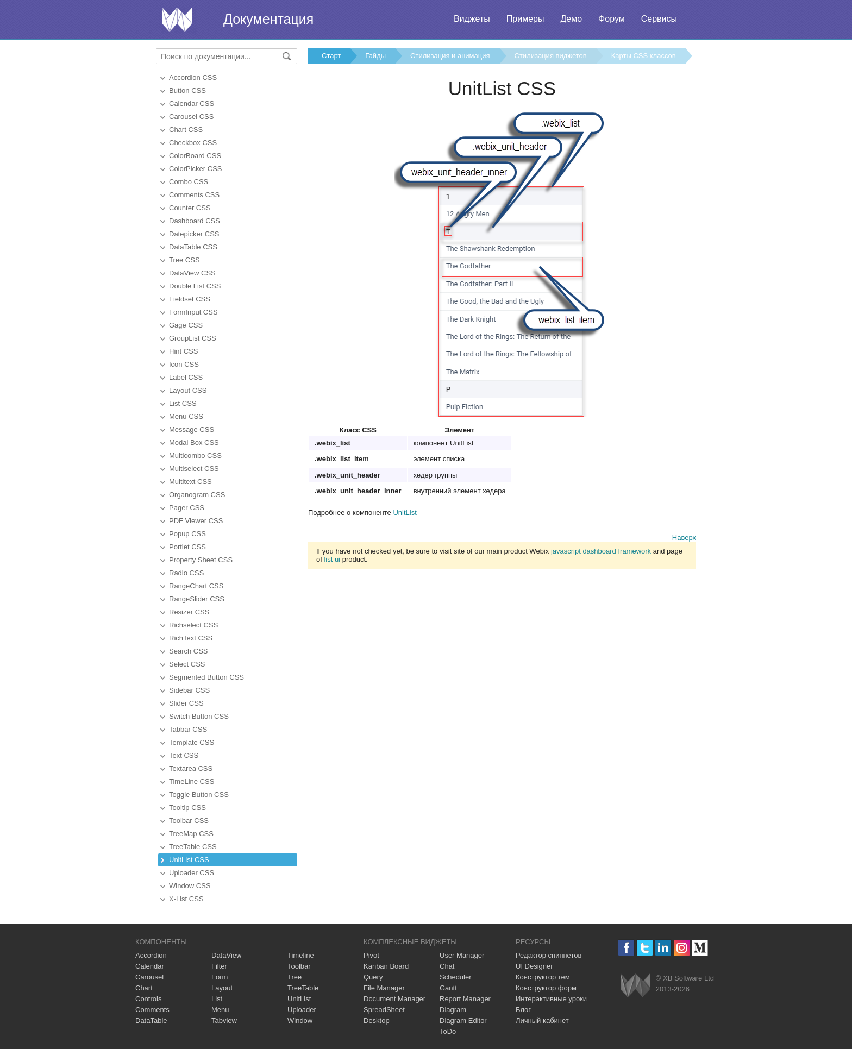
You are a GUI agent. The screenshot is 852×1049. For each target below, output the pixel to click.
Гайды (375, 56)
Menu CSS (186, 416)
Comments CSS (194, 195)
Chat (447, 966)
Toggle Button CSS (199, 794)
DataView (226, 955)
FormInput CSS (193, 312)
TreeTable (302, 988)
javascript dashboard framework (601, 551)
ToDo (448, 1031)
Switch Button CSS (199, 716)
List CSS (183, 403)
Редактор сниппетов (548, 955)
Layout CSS (187, 390)
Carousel (149, 977)
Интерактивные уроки (551, 999)
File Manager (384, 988)
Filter (219, 966)
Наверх (684, 537)
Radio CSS (186, 573)
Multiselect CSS (194, 468)
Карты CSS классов (643, 56)
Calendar (149, 966)
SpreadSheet (384, 1010)
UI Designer (534, 966)
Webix (635, 985)
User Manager (462, 955)
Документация (268, 19)
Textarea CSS (190, 768)
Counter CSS (190, 208)
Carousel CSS (191, 116)
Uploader (301, 1010)
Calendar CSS (191, 103)
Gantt (448, 988)
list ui (332, 559)
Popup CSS (187, 534)
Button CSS (187, 90)
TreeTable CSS (193, 847)
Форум (611, 18)
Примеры (525, 18)
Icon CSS (184, 364)
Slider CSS (186, 703)
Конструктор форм (546, 988)
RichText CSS (190, 638)
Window (299, 1020)
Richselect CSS (193, 625)
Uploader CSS (191, 873)
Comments (152, 1010)
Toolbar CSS (189, 820)
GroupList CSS (192, 338)
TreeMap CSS (191, 834)
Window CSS (190, 886)
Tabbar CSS (188, 729)
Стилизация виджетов (551, 56)
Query (373, 977)
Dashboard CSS (194, 221)
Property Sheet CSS (201, 560)
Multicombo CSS (195, 455)
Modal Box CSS (194, 442)
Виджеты (472, 18)
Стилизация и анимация (450, 56)
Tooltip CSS (187, 807)
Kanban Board (386, 966)
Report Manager (465, 999)
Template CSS (191, 742)
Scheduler (456, 977)
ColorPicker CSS (195, 169)
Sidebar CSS (189, 690)
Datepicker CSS (194, 234)
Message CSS (191, 429)
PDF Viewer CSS (196, 521)
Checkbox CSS (193, 143)
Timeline (300, 955)
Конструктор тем (543, 977)
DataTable (151, 1020)
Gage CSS (186, 325)
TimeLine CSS (191, 781)
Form (219, 977)
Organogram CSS (197, 495)
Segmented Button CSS (206, 677)
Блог (523, 1010)
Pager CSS (186, 508)
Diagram (453, 1010)
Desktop (377, 1020)
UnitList (404, 512)
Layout (222, 988)
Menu (220, 1010)
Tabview (224, 1020)
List (216, 999)
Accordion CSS (193, 77)
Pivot (371, 955)
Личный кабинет (542, 1020)
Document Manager (394, 999)
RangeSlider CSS (196, 599)
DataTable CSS (193, 247)
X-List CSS (186, 899)
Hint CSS (183, 351)
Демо (571, 18)
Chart (144, 988)
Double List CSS (195, 286)
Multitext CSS (190, 482)
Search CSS (188, 651)
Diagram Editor (463, 1020)
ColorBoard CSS (195, 156)
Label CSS (186, 377)
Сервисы (659, 18)
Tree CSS (184, 260)
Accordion (151, 955)
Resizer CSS (189, 612)
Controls (148, 999)
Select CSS (187, 664)
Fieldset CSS (189, 299)
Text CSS (183, 755)
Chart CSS (186, 129)
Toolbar (299, 966)
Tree (294, 977)
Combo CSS (188, 182)
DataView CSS (192, 273)
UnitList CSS (189, 860)
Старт (331, 56)
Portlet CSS (187, 547)
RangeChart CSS (196, 586)
